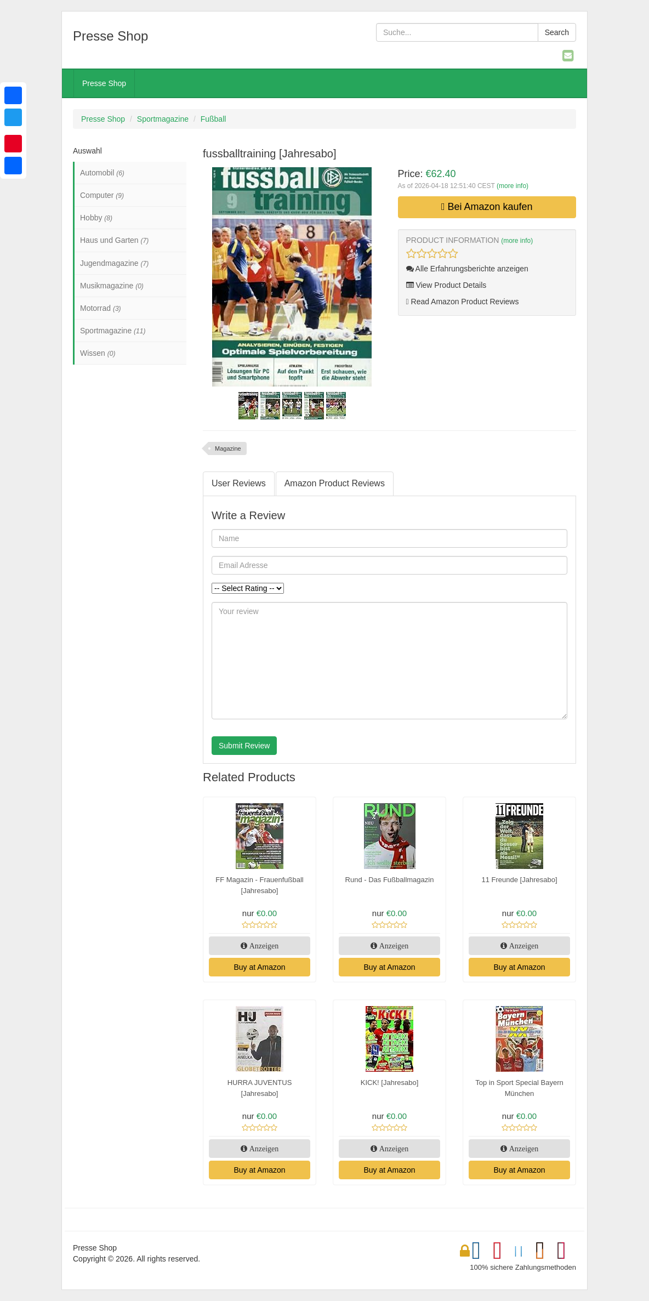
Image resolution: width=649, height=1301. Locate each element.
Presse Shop (104, 83)
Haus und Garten (114, 240)
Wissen (97, 353)
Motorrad (100, 308)
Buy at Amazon (259, 967)
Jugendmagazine (114, 263)
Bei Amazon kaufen (487, 206)
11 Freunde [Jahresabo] (519, 880)
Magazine (228, 448)
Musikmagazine (112, 285)
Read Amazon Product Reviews (462, 301)
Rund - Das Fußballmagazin (389, 880)
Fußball (213, 119)
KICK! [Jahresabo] (390, 1082)
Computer (102, 195)
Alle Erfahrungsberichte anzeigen (467, 268)
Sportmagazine (163, 119)
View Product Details (446, 285)
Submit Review (244, 745)
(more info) (512, 186)
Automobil (102, 172)
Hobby (96, 217)
